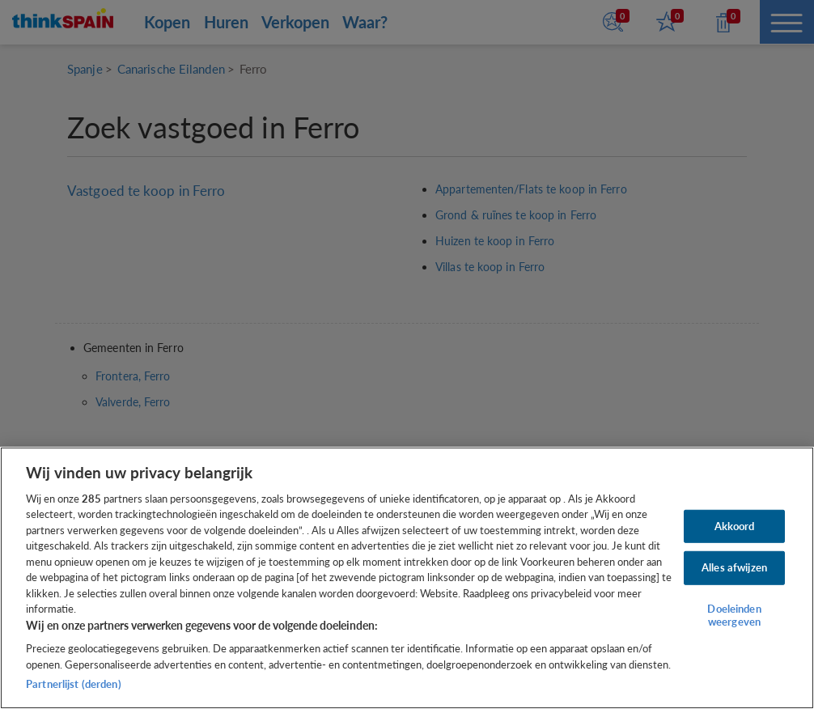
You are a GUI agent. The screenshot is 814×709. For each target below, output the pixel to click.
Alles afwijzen (734, 567)
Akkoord (734, 526)
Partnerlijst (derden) (73, 683)
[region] (407, 578)
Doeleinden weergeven (734, 615)
